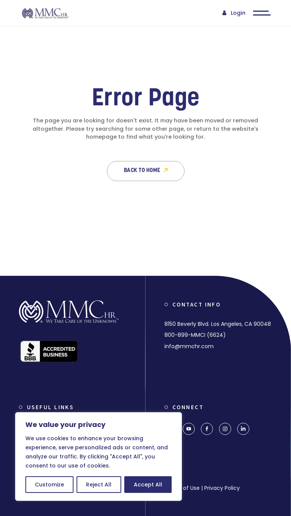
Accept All (148, 484)
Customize (49, 484)
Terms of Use (182, 488)
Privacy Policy (222, 488)
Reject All (98, 484)
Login (238, 13)
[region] (98, 456)
